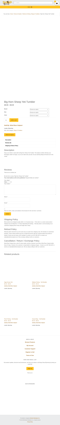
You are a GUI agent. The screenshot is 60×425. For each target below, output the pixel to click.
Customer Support (30, 348)
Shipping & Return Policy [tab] (11, 145)
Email (6, 202)
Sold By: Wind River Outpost (13, 125)
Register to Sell (30, 352)
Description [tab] (8, 139)
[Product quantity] (6, 120)
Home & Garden (18, 14)
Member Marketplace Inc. (35, 418)
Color (5, 115)
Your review (7, 183)
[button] (29, 7)
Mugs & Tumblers (35, 14)
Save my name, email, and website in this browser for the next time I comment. (22, 210)
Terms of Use (30, 355)
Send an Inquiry (10, 134)
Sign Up (30, 368)
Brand (5, 108)
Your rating (7, 180)
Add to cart (14, 120)
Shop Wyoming (7, 2)
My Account (30, 345)
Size (5, 112)
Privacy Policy (30, 421)
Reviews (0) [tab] (8, 142)
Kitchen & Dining (26, 14)
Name (6, 196)
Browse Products (30, 342)
